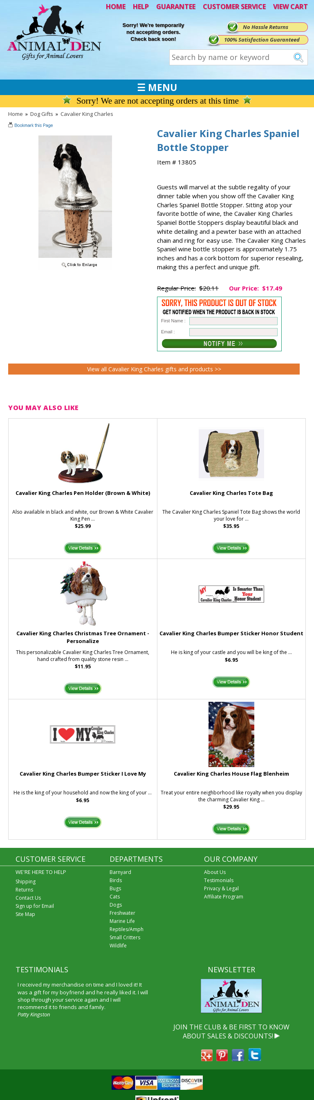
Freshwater (122, 912)
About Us (215, 872)
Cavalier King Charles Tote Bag (231, 493)
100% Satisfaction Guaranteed (262, 39)
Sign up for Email (35, 906)
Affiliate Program (223, 896)
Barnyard (120, 872)
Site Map (25, 914)
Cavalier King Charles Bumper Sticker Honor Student (231, 633)
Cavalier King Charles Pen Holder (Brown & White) (83, 493)
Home (15, 114)
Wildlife (118, 945)
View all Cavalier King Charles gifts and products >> (154, 369)
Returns (24, 889)
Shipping (26, 881)
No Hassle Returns (265, 27)
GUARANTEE (175, 6)
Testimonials (218, 880)
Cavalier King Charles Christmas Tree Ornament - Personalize (82, 637)
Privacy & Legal (221, 888)
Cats (115, 896)
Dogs (116, 904)
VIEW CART (290, 6)
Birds (116, 880)
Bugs (115, 888)
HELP (141, 6)
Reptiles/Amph (127, 929)
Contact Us (28, 897)
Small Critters (125, 937)
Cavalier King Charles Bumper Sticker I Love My (83, 773)
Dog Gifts (41, 114)
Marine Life (122, 921)
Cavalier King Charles (87, 114)
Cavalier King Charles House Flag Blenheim (231, 773)
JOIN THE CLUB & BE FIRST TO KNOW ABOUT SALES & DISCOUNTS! (231, 1031)
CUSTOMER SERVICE (234, 6)
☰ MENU (157, 87)
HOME (116, 6)
